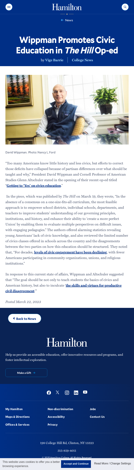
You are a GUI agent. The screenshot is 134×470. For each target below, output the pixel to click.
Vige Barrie (54, 59)
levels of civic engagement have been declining (70, 252)
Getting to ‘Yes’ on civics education (34, 185)
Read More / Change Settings (112, 463)
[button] (9, 7)
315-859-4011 (67, 450)
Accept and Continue (76, 463)
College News (82, 59)
